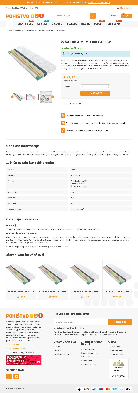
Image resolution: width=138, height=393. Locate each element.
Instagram (16, 376)
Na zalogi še (67, 48)
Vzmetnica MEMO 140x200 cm (85, 291)
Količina (66, 87)
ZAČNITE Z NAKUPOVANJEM (99, 2)
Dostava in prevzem (90, 353)
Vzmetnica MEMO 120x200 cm (53, 291)
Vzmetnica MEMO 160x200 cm (117, 291)
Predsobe (71, 24)
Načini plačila (88, 361)
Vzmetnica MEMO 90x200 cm (21, 291)
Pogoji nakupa (88, 349)
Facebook (9, 376)
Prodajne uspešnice (63, 354)
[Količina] (93, 86)
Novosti (58, 350)
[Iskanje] (75, 16)
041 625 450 (33, 8)
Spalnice (56, 24)
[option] (21, 280)
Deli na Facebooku (72, 103)
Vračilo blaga (88, 357)
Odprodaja (115, 23)
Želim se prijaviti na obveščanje (69, 328)
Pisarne (85, 24)
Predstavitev (115, 347)
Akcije (57, 347)
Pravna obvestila (116, 354)
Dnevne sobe (26, 23)
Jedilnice (43, 23)
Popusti (99, 23)
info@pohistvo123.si (15, 8)
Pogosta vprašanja (90, 364)
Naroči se (119, 321)
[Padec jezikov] (124, 8)
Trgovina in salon (116, 350)
